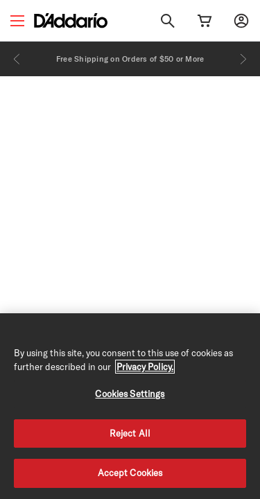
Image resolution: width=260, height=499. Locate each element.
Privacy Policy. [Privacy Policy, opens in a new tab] (144, 366)
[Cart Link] (204, 20)
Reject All (130, 433)
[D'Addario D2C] (70, 20)
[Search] (167, 20)
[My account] (241, 21)
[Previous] (16, 59)
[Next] (243, 59)
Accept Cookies (130, 472)
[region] (130, 406)
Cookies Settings (129, 393)
